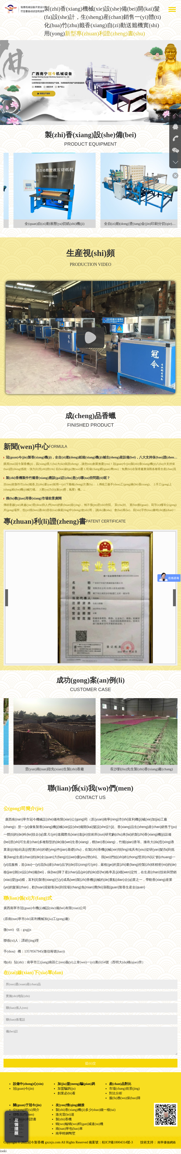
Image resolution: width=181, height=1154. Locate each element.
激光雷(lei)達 (65, 1115)
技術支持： (147, 1143)
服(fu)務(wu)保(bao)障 (124, 1098)
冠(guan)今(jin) (23, 1089)
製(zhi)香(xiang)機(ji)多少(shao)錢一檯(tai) (85, 1110)
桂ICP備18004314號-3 (117, 1143)
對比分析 (115, 1094)
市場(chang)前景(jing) (124, 1089)
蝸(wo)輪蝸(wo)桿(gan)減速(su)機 (79, 1124)
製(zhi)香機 (64, 1119)
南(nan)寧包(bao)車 (69, 1129)
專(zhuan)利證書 (24, 1119)
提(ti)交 (90, 1064)
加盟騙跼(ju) (66, 1089)
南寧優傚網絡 (166, 1143)
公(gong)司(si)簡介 (26, 1110)
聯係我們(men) (23, 1115)
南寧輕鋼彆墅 (65, 1134)
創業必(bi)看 (66, 1094)
